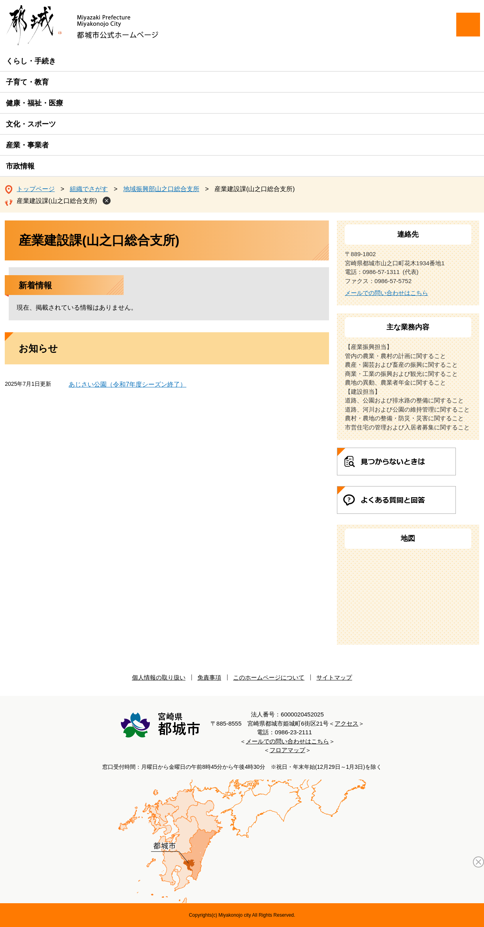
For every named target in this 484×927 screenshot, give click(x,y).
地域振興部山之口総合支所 (161, 189)
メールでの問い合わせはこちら (386, 292)
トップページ (36, 189)
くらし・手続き (31, 61)
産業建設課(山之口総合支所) (57, 200)
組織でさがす (89, 189)
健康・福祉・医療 (34, 103)
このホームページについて (268, 677)
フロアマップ (287, 750)
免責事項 (209, 677)
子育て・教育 (27, 82)
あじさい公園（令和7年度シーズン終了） (127, 384)
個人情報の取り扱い (159, 677)
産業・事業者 (27, 145)
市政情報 (20, 166)
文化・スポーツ (31, 124)
